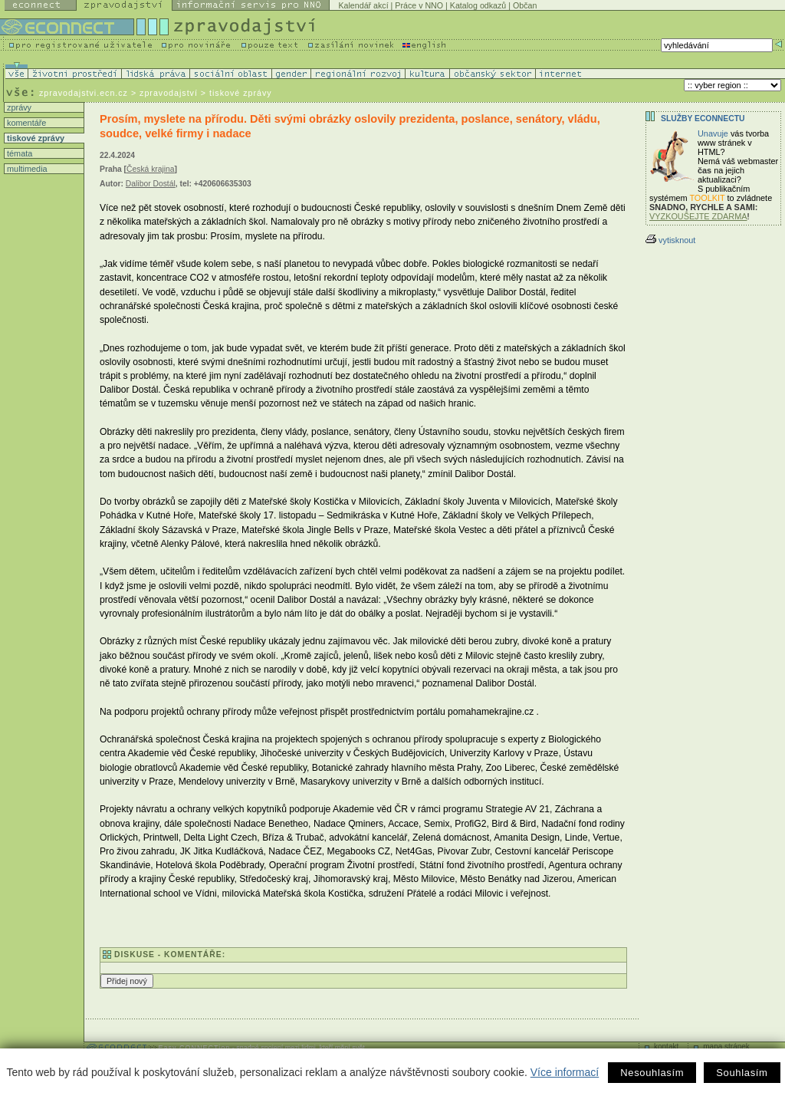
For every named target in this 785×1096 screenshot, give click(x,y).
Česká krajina (150, 169)
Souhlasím (741, 1072)
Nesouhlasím (652, 1072)
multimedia (26, 168)
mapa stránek (726, 1046)
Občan (525, 5)
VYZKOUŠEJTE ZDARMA (698, 216)
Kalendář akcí (363, 5)
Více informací (564, 1072)
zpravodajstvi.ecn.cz (83, 92)
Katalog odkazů (478, 5)
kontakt (666, 1046)
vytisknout (670, 240)
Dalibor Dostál (151, 183)
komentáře (25, 122)
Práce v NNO (419, 5)
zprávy (18, 107)
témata (18, 153)
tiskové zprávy (34, 138)
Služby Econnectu (702, 118)
